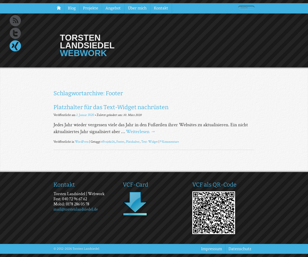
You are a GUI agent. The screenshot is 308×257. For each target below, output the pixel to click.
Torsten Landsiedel (87, 41)
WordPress (82, 142)
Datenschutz (239, 249)
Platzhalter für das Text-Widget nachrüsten (111, 107)
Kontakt (161, 8)
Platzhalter (133, 142)
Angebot (113, 8)
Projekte (90, 8)
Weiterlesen (140, 131)
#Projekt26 (108, 142)
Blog (72, 8)
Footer (120, 142)
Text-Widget (149, 142)
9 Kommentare (169, 142)
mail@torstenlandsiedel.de (75, 209)
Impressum (211, 249)
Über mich (137, 8)
